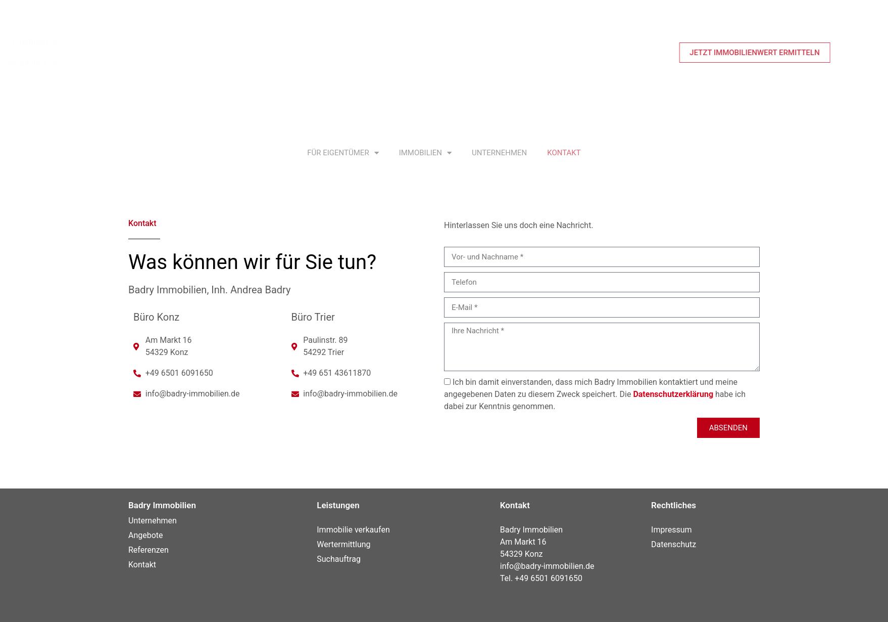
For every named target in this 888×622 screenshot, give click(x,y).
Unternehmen (499, 152)
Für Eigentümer (342, 153)
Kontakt (564, 152)
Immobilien (425, 153)
